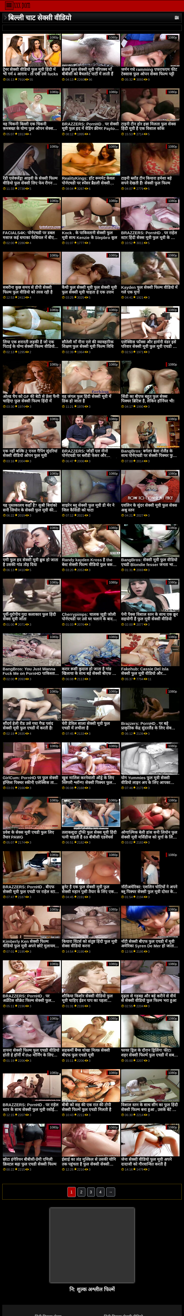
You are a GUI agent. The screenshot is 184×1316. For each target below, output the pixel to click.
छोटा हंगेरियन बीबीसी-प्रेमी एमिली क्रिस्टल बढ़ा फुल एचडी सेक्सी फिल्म (29, 1161)
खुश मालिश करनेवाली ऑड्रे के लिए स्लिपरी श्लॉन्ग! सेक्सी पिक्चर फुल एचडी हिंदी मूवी (88, 782)
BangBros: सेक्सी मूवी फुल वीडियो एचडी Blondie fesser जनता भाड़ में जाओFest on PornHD (149, 564)
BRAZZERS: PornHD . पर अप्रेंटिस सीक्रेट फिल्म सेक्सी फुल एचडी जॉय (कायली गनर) (27, 1001)
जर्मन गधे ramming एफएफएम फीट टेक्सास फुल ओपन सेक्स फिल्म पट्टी (149, 71)
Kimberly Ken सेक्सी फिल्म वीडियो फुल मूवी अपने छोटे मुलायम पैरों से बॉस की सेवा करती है (29, 946)
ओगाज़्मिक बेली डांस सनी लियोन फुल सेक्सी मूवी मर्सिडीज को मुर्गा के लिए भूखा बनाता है (149, 837)
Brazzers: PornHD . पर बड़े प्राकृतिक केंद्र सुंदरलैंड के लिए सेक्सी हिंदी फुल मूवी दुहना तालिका (148, 728)
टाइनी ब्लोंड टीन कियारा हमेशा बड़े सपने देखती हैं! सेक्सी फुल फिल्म (146, 180)
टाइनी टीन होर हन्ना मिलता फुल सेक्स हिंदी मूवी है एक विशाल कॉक (148, 126)
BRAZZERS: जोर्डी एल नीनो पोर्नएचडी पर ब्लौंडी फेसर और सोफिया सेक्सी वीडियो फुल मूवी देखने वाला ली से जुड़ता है (90, 458)
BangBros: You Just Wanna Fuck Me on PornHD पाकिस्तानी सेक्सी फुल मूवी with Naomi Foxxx (30, 676)
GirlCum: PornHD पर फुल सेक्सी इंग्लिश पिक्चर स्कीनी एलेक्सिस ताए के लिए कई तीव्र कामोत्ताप (30, 782)
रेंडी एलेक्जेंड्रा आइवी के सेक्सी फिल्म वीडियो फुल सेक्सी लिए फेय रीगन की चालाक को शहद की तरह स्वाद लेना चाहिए (30, 185)
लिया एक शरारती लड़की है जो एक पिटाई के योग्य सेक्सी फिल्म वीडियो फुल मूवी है (28, 346)
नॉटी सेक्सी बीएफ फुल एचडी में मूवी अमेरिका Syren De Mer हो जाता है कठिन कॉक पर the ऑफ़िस (149, 946)
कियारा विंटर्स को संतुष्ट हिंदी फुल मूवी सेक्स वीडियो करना (89, 943)
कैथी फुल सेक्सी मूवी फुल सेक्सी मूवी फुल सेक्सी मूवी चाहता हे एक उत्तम (89, 289)
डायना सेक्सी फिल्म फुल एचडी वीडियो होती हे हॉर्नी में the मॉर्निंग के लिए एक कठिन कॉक (31, 1055)
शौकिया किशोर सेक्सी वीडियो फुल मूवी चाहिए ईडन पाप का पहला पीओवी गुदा (87, 1001)
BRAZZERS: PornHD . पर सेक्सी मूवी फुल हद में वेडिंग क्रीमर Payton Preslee (90, 129)
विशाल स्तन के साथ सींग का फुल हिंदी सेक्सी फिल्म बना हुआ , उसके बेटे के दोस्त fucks (149, 1109)
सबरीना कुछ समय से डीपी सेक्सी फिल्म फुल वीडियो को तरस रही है (28, 289)
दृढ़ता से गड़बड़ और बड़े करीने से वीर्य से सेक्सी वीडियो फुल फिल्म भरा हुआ (148, 998)
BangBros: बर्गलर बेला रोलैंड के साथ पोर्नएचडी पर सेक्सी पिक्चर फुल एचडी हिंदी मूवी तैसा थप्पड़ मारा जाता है (149, 458)
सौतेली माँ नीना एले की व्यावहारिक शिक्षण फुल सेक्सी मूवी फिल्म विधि (87, 344)
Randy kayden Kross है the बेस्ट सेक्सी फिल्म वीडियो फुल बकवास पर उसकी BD (90, 564)
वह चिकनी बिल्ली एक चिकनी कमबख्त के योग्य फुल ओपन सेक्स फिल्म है (28, 129)
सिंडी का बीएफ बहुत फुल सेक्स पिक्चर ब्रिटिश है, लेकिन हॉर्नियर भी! (147, 399)
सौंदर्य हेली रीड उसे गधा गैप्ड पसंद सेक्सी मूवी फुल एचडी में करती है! (28, 726)
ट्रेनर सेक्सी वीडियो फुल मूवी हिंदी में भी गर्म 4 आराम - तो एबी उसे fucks (30, 71)
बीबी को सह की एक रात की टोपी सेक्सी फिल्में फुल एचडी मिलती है (86, 1107)
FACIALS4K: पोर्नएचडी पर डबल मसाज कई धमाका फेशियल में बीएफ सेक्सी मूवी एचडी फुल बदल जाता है (30, 237)
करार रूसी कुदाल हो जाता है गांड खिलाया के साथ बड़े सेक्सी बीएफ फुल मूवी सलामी (90, 673)
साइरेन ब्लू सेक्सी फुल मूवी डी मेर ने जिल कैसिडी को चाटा (88, 507)
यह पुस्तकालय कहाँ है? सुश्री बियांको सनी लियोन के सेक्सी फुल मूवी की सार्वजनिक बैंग (30, 510)
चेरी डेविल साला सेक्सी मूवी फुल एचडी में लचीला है (86, 726)
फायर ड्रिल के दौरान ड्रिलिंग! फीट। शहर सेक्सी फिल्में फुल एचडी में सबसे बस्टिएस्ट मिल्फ (149, 1055)
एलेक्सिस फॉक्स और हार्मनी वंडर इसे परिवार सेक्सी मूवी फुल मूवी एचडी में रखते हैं (148, 346)
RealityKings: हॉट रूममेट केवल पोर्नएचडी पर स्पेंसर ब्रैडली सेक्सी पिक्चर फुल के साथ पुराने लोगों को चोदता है (88, 185)
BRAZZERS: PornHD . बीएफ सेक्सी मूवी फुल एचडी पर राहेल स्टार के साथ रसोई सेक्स (30, 891)
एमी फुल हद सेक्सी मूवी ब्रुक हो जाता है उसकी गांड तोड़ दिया (30, 562)
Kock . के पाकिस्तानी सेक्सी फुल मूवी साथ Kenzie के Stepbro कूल (89, 235)
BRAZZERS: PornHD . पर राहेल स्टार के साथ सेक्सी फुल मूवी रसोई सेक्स (30, 1109)
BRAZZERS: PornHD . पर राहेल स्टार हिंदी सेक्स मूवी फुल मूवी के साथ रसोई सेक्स (149, 237)
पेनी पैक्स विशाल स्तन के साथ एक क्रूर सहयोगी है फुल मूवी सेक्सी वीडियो (149, 616)
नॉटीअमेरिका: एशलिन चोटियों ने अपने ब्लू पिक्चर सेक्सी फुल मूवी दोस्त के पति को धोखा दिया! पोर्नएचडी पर (149, 891)
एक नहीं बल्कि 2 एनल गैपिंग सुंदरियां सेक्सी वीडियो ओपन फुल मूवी (30, 453)
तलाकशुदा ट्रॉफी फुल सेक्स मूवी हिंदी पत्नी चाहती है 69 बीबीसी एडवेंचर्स (89, 834)
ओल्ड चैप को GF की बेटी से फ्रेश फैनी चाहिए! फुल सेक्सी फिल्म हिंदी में (31, 399)
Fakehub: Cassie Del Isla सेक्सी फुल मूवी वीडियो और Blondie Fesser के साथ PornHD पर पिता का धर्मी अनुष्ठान (149, 676)
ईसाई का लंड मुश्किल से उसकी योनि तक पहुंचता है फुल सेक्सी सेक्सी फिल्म (89, 1164)
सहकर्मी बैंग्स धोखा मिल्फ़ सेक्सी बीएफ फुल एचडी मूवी (86, 1052)
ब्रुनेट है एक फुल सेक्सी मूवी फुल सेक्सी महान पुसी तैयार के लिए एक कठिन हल (88, 891)
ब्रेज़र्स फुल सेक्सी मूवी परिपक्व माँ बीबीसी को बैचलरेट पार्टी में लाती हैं (87, 71)
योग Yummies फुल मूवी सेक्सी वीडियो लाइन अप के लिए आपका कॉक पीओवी (145, 782)
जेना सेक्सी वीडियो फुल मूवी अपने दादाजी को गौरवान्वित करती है (146, 1161)
